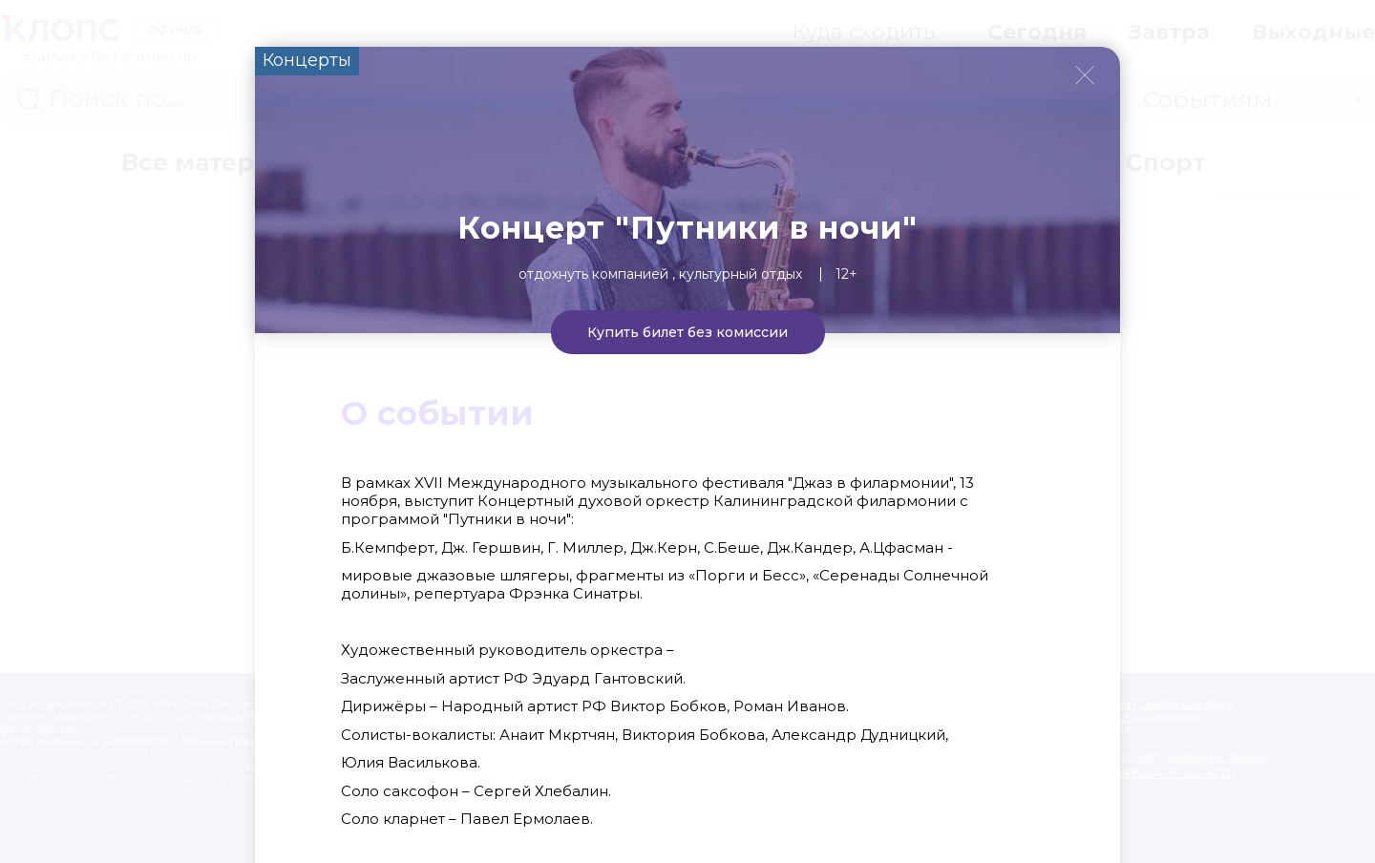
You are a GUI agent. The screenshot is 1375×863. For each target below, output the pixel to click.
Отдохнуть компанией (593, 274)
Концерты (307, 60)
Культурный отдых (740, 274)
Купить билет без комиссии (687, 332)
